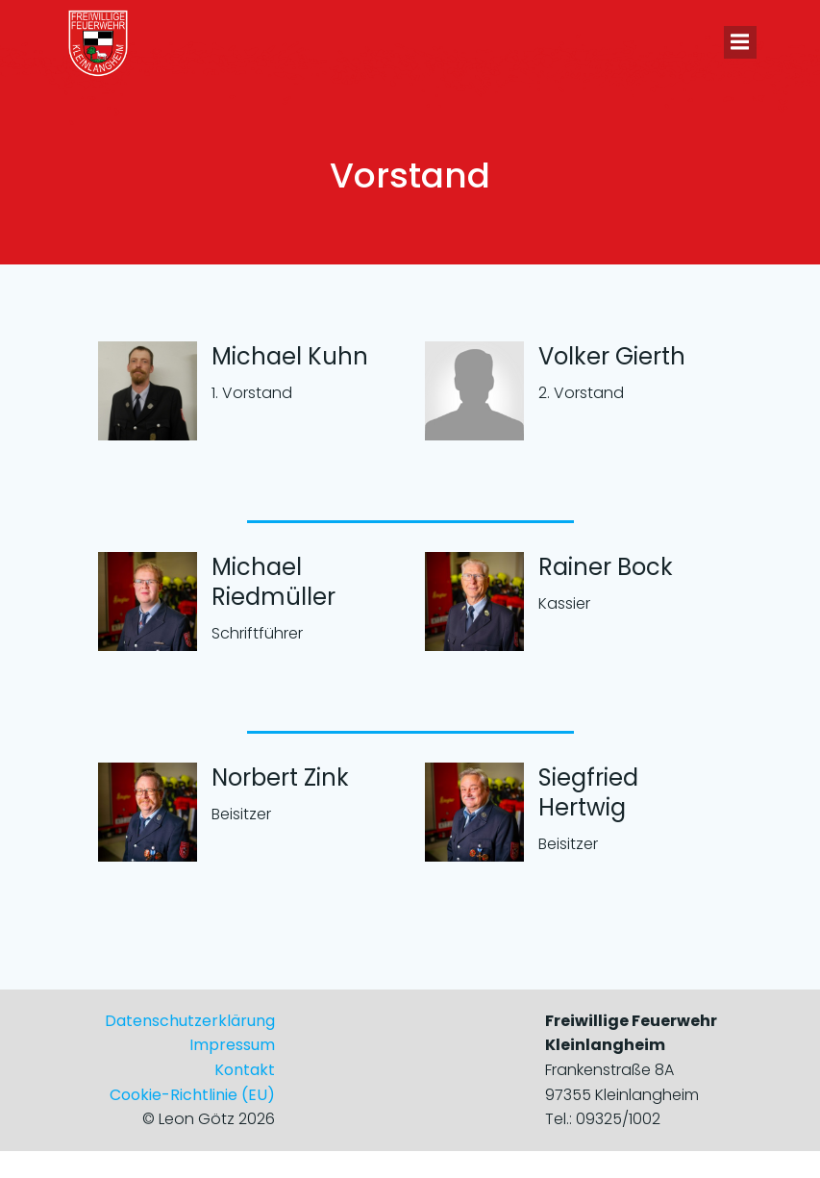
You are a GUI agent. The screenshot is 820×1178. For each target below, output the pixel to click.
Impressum (232, 1045)
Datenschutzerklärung (190, 1021)
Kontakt (244, 1070)
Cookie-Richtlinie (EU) (192, 1095)
